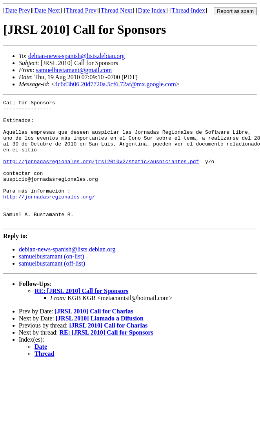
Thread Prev (80, 10)
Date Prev (17, 10)
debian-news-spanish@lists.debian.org (76, 56)
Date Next (47, 10)
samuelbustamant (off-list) (52, 288)
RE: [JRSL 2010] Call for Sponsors (81, 315)
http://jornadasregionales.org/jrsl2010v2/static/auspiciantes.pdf (101, 174)
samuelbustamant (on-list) (51, 281)
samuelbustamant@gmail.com (74, 70)
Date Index (152, 10)
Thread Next (116, 10)
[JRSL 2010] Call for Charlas (94, 336)
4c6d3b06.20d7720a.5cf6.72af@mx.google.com (115, 84)
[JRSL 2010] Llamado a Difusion (100, 343)
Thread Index (188, 10)
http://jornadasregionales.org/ (49, 216)
